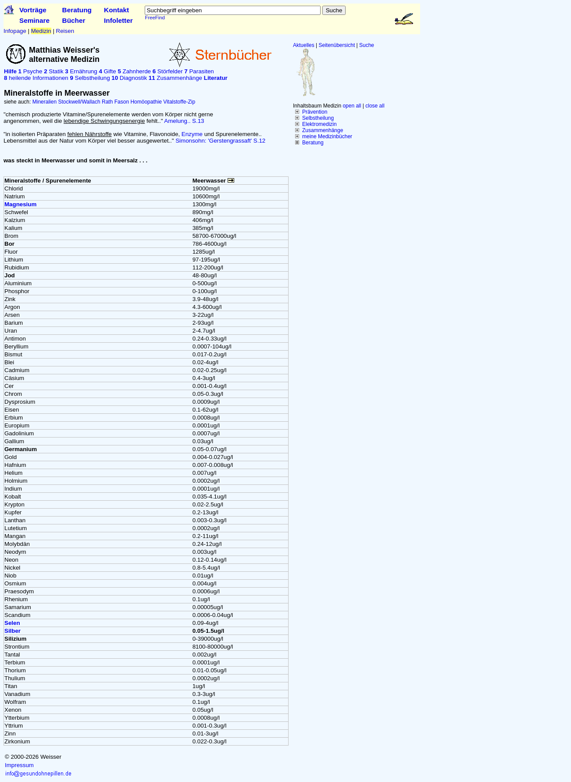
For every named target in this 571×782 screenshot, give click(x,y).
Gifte (107, 71)
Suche (366, 45)
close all (374, 106)
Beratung (77, 10)
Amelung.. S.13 (184, 121)
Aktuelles (303, 45)
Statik (53, 71)
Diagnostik (129, 78)
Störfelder (168, 71)
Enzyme (192, 134)
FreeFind (154, 17)
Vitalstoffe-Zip (179, 102)
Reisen (65, 31)
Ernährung (81, 71)
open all (352, 106)
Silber (12, 631)
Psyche (30, 71)
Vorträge (32, 10)
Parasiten (199, 71)
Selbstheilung (318, 118)
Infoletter (118, 20)
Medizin (41, 31)
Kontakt (116, 10)
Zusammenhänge (322, 130)
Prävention (314, 112)
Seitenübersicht (337, 45)
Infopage (15, 31)
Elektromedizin (319, 124)
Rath (107, 102)
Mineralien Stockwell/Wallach (66, 102)
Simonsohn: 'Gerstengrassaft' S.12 (220, 140)
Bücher (74, 20)
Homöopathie (145, 102)
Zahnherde (134, 71)
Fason (121, 102)
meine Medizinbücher (327, 136)
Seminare (34, 20)
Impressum (19, 765)
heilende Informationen (36, 78)
